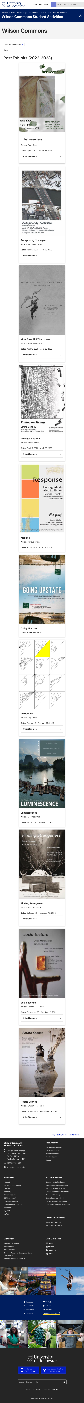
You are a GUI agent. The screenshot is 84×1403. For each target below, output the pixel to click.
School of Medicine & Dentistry (57, 1192)
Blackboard (8, 1207)
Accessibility (9, 1246)
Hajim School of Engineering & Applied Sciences (47, 13)
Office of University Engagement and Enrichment (18, 1254)
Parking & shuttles (11, 1201)
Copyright (36, 1389)
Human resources (10, 1195)
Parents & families (53, 1154)
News (49, 1243)
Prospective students (54, 1147)
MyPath (7, 1214)
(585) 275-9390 (14, 1163)
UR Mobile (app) (10, 1198)
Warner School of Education (56, 1201)
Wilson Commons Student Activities (32, 17)
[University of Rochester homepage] (13, 4)
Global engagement (11, 1243)
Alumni (48, 1160)
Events (50, 1247)
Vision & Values (10, 1250)
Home (6, 50)
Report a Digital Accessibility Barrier (66, 1135)
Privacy (28, 1389)
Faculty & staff (51, 1157)
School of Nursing (53, 1195)
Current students (52, 1150)
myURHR (7, 1211)
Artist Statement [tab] (30, 156)
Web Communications (12, 1185)
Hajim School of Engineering (57, 1185)
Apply (35, 4)
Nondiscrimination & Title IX (14, 1258)
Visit (40, 4)
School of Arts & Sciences (13, 13)
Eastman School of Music (55, 1188)
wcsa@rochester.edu (16, 1167)
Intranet (7, 1182)
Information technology (13, 1204)
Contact (7, 1188)
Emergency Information (50, 1389)
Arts (49, 1253)
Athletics (51, 1250)
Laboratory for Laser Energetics (58, 1204)
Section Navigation (14, 45)
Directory (7, 1192)
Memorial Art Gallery (54, 1225)
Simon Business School (55, 1198)
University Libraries (53, 1222)
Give (46, 4)
